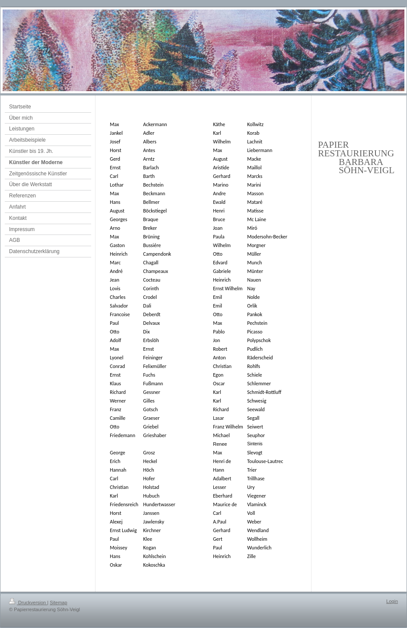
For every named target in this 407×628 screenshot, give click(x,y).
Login (392, 601)
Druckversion (28, 602)
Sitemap (58, 602)
